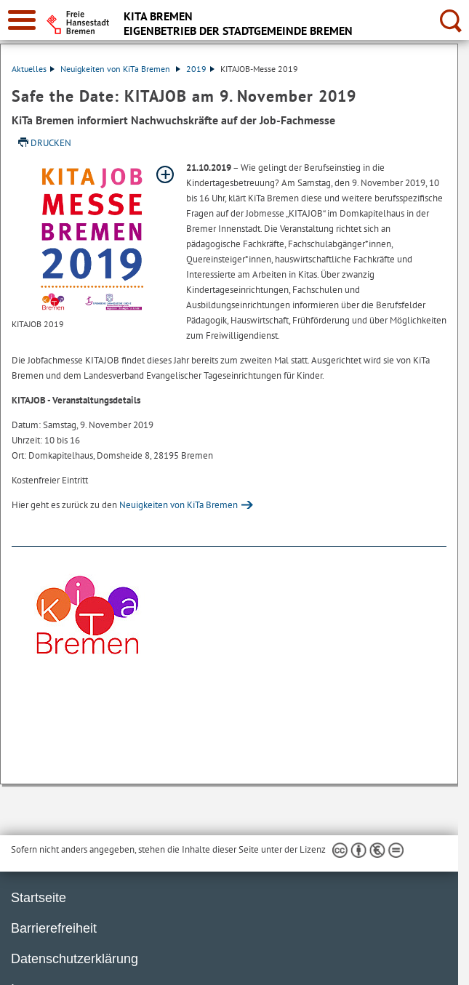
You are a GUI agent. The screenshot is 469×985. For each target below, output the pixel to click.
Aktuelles (33, 68)
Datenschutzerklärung (74, 959)
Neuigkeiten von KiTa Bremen (120, 68)
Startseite (38, 897)
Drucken (51, 143)
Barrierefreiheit (54, 928)
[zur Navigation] (22, 20)
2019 (200, 68)
